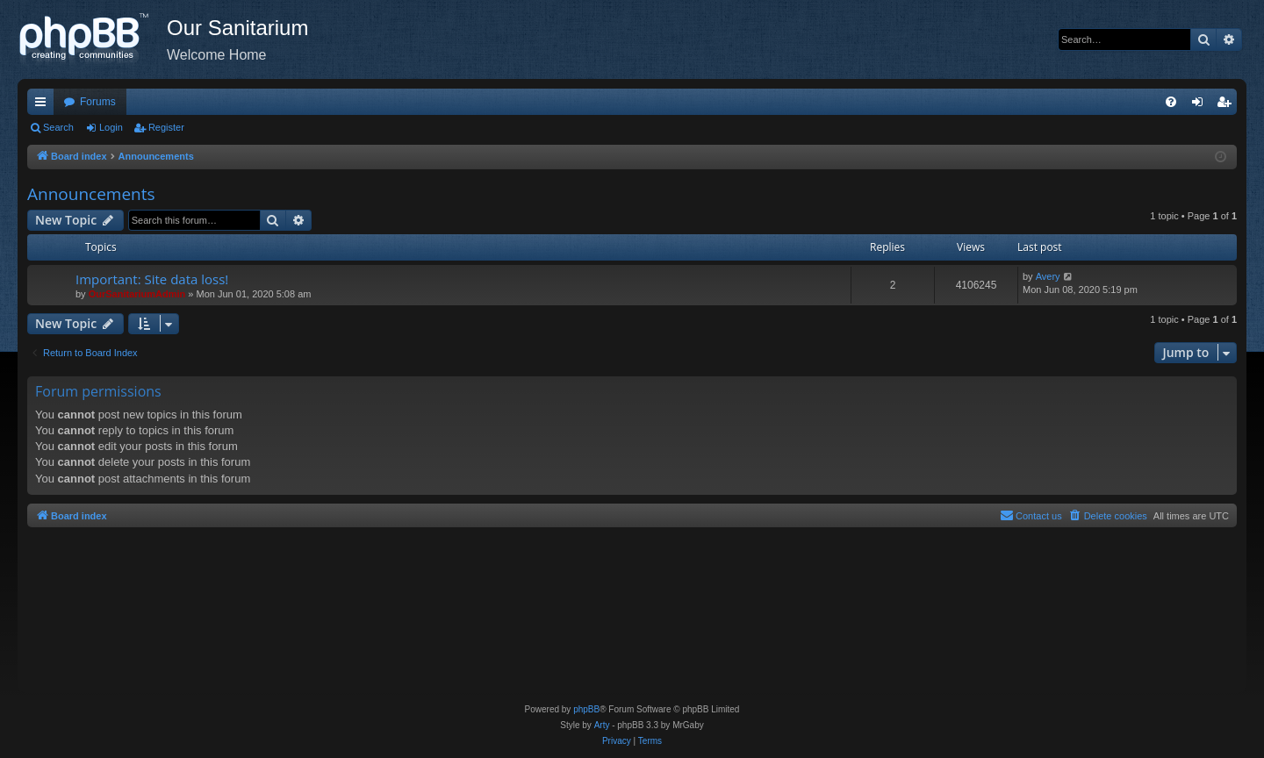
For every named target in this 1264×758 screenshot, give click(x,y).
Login (111, 127)
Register (166, 127)
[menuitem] (1171, 102)
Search (58, 127)
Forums (98, 102)
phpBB (586, 709)
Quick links (44, 105)
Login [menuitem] (1201, 105)
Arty (602, 725)
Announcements (91, 193)
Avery (1048, 276)
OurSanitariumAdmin (137, 294)
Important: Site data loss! (151, 279)
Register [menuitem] (1227, 105)
